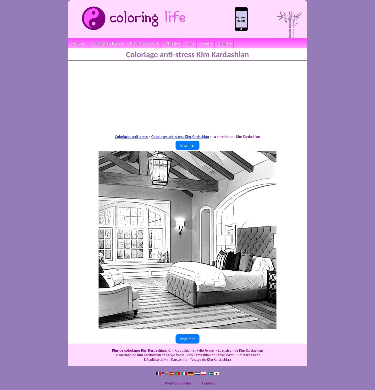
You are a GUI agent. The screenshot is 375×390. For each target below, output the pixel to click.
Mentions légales (178, 383)
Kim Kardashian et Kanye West (210, 355)
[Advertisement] (187, 96)
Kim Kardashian (248, 355)
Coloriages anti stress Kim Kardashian (180, 136)
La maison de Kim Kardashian (240, 350)
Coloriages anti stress (131, 136)
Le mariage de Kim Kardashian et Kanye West (149, 355)
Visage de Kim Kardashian (211, 359)
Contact (208, 383)
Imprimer (187, 145)
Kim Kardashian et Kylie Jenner (191, 350)
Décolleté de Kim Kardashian (166, 359)
